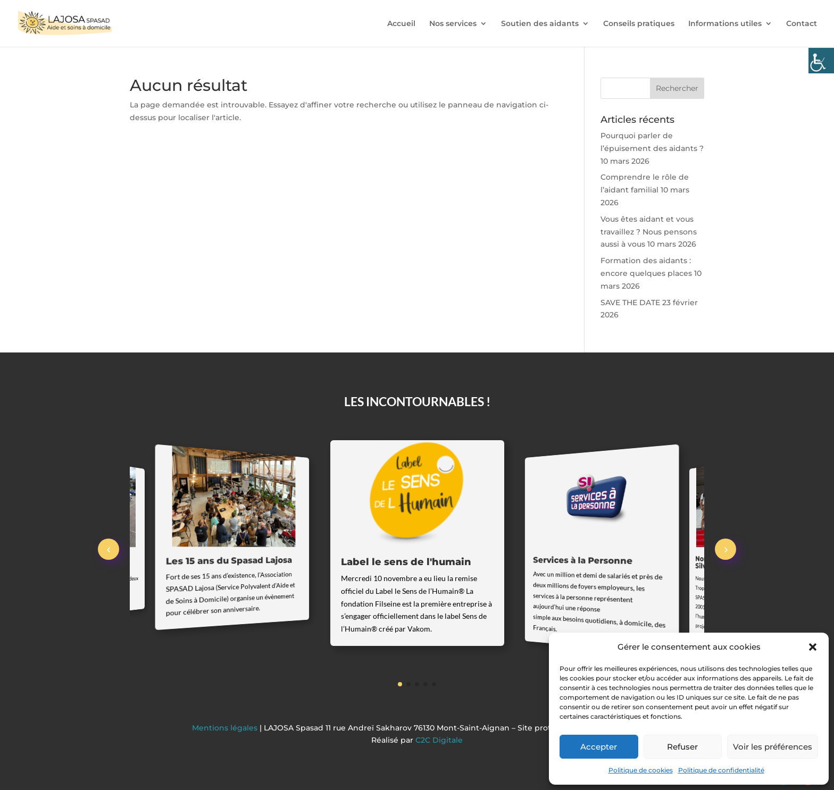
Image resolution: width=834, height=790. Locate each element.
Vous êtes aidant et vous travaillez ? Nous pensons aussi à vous (649, 231)
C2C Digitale (439, 740)
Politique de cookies (640, 770)
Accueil (401, 24)
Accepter (598, 747)
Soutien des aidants (540, 24)
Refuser (682, 747)
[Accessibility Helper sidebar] (821, 60)
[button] (812, 647)
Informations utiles (725, 24)
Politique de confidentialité (721, 770)
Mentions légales (226, 728)
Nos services (453, 24)
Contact (801, 24)
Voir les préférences (772, 747)
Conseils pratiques (638, 24)
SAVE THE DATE (630, 302)
